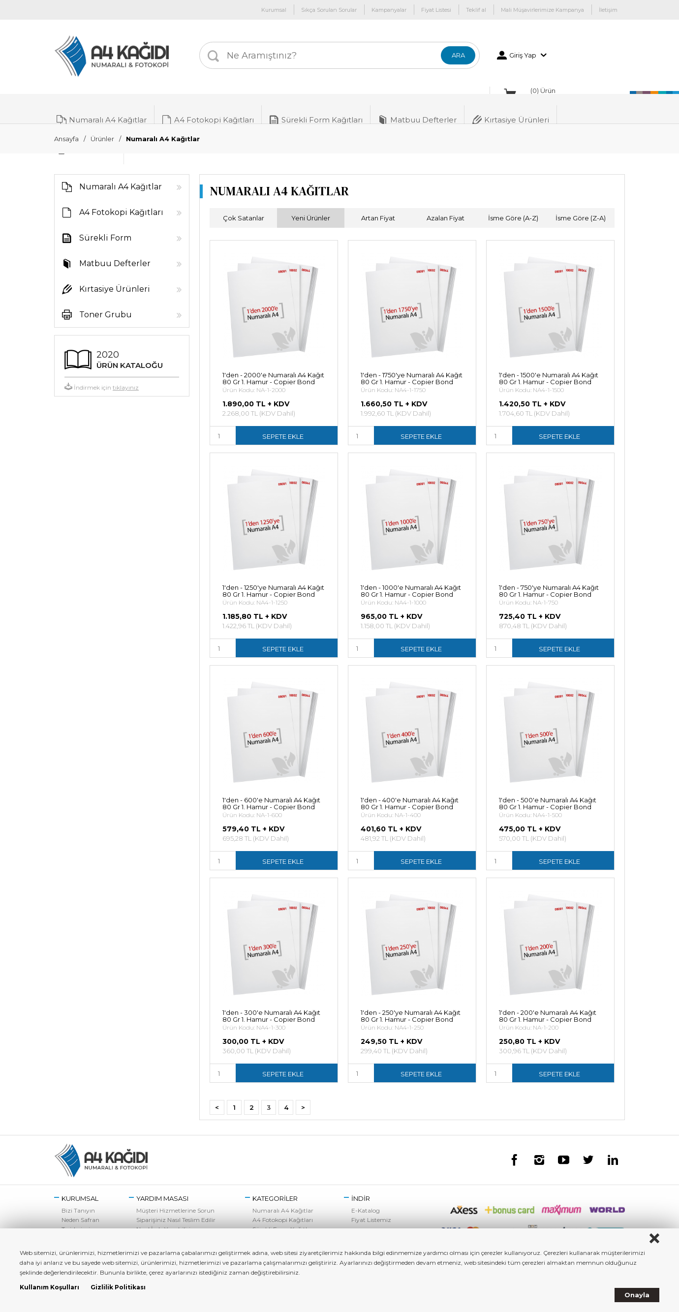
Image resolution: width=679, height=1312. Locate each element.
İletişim (608, 9)
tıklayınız (126, 376)
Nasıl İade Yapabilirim (166, 1218)
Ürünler (102, 139)
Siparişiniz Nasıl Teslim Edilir (176, 1209)
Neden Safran (80, 1209)
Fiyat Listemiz (371, 1209)
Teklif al (476, 9)
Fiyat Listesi (436, 9)
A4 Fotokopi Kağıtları (208, 108)
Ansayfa (66, 139)
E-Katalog (365, 1199)
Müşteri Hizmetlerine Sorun (175, 1199)
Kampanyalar (388, 9)
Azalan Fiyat (445, 207)
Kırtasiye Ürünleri (510, 108)
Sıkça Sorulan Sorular (329, 9)
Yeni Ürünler (310, 207)
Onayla (636, 1295)
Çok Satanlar (243, 207)
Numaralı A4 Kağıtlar (102, 108)
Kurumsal (273, 9)
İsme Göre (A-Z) (513, 207)
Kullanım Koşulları (49, 1287)
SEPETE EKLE (283, 425)
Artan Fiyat (378, 207)
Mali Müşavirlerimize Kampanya (542, 9)
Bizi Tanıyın (78, 1199)
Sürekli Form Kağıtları (316, 108)
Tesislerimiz (77, 1218)
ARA (458, 55)
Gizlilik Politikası (118, 1287)
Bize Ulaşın (77, 1227)
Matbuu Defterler (417, 108)
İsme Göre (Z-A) (581, 207)
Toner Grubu (118, 304)
